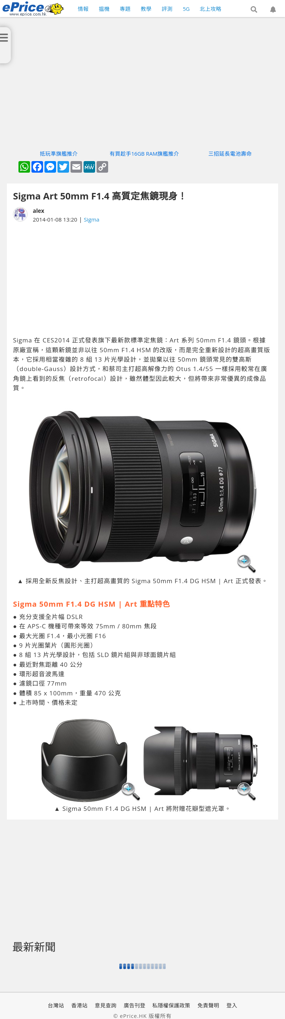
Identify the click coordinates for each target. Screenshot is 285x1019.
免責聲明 (208, 1005)
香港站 (79, 1005)
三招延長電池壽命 (230, 153)
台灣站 (56, 1005)
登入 (231, 1005)
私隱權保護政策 (171, 1005)
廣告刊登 (134, 1005)
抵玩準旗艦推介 (59, 153)
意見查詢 (105, 1005)
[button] (254, 9)
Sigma (91, 219)
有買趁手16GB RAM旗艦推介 (144, 153)
